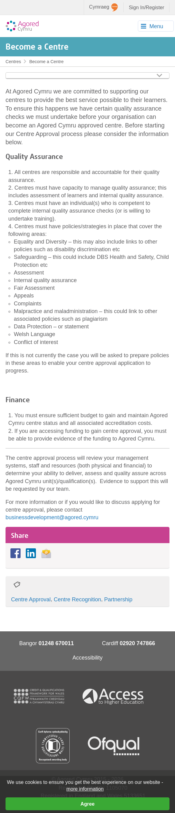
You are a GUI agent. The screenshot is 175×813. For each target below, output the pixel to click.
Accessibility (87, 658)
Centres (13, 61)
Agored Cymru (22, 26)
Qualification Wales (53, 745)
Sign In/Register (146, 7)
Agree (87, 804)
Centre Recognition (77, 599)
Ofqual (113, 745)
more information (84, 789)
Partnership (118, 599)
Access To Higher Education (115, 696)
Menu (156, 26)
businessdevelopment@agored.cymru (52, 517)
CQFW (39, 696)
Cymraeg (103, 7)
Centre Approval (31, 599)
